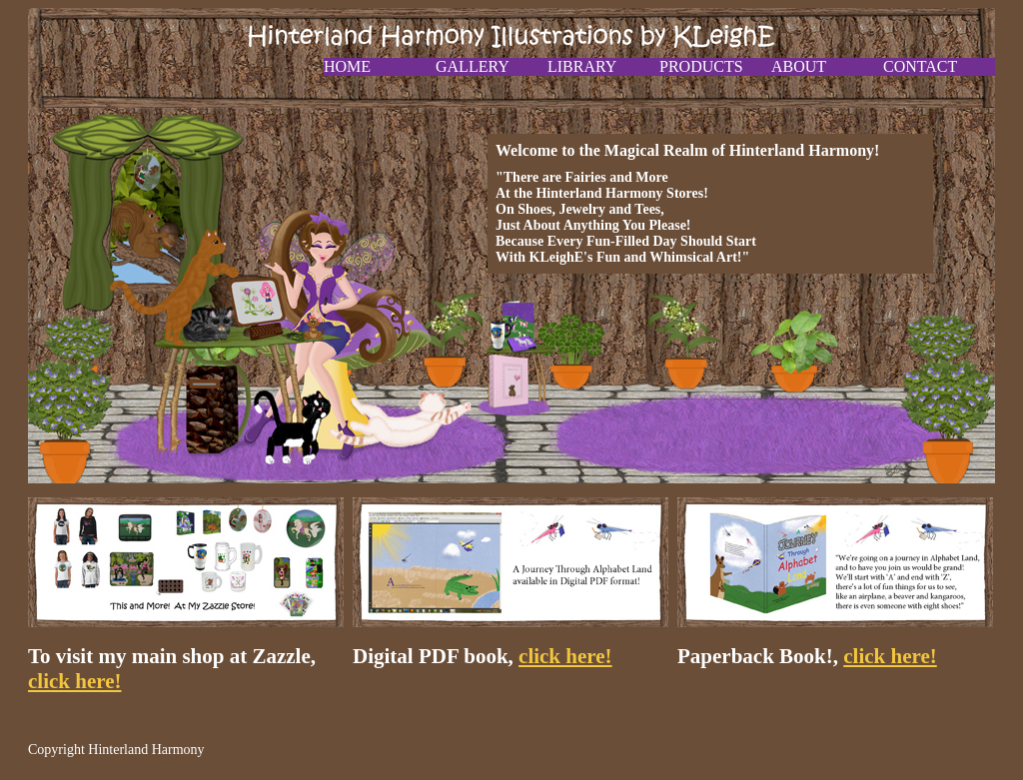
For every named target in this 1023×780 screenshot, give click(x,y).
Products (701, 66)
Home (347, 66)
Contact (920, 66)
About (798, 66)
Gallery (473, 66)
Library (581, 66)
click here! (75, 681)
